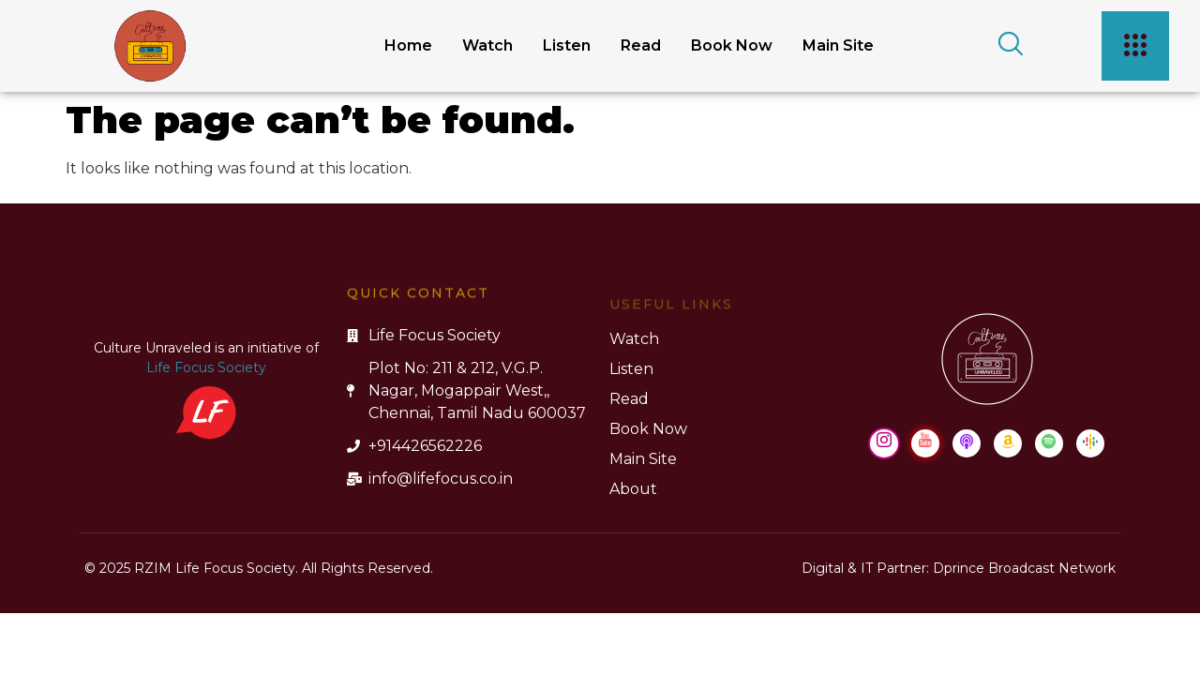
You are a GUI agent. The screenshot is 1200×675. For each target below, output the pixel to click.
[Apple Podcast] (966, 443)
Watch (487, 45)
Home (408, 45)
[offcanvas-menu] (1135, 46)
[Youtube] (925, 443)
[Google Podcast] (1090, 443)
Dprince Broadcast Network (1024, 568)
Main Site (838, 45)
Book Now (731, 45)
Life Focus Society (206, 367)
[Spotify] (1049, 443)
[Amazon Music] (1008, 443)
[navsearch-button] (1004, 46)
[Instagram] (884, 443)
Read (641, 45)
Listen (567, 45)
